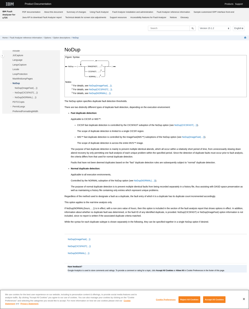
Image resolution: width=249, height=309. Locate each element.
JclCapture (18, 55)
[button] (11, 50)
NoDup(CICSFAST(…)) (26, 92)
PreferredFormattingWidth (25, 111)
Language (17, 60)
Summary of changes (76, 12)
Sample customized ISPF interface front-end (214, 12)
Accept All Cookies (214, 299)
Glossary (184, 17)
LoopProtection (20, 74)
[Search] (192, 28)
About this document (53, 12)
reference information (173, 12)
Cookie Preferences (166, 299)
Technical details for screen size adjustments (85, 17)
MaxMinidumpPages (23, 78)
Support (239, 4)
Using (99, 12)
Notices (173, 17)
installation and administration (132, 12)
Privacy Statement (29, 303)
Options (47, 38)
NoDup (75, 38)
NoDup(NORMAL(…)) (25, 97)
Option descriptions (61, 38)
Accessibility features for (148, 17)
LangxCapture (20, 64)
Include (16, 50)
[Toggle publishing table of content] (2, 55)
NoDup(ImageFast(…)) (26, 88)
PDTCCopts (18, 102)
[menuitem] (31, 12)
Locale (16, 69)
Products (229, 4)
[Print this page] (245, 38)
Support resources (118, 17)
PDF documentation (31, 12)
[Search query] (172, 28)
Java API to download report (42, 17)
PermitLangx (19, 106)
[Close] (243, 299)
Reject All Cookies (189, 299)
